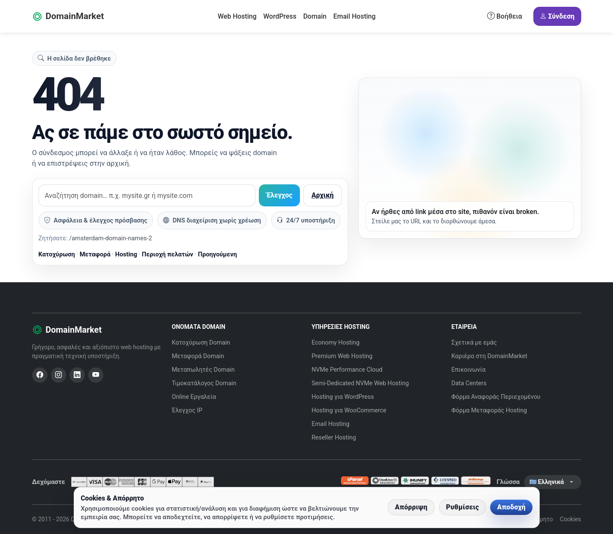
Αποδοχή (511, 507)
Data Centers (469, 383)
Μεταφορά (95, 254)
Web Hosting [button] (237, 16)
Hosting (126, 254)
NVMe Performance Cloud (347, 369)
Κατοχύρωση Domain (201, 342)
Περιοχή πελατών (167, 254)
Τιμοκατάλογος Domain (204, 383)
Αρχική (322, 195)
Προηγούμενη (217, 254)
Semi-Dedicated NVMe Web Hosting (360, 383)
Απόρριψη (411, 507)
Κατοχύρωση (57, 254)
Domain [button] (315, 16)
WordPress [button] (279, 16)
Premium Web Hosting (342, 356)
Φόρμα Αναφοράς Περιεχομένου (496, 396)
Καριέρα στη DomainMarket (489, 356)
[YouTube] (95, 375)
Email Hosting (354, 16)
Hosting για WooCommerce (349, 410)
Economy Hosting (336, 342)
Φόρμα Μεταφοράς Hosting (489, 410)
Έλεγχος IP (187, 410)
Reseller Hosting (334, 437)
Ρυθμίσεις (462, 507)
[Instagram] (58, 375)
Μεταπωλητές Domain (203, 369)
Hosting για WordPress (343, 396)
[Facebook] (39, 375)
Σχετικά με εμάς (474, 342)
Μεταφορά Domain (198, 356)
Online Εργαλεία (194, 396)
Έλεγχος (279, 195)
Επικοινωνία (469, 369)
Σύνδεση (557, 16)
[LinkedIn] (77, 375)
